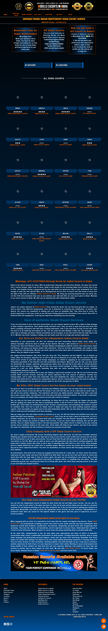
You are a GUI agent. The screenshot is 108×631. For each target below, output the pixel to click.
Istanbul (75, 612)
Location (6, 596)
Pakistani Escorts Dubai (46, 592)
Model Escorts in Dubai (45, 590)
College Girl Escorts (44, 598)
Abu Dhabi (76, 600)
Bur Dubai (76, 598)
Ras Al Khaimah (78, 606)
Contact (6, 602)
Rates (5, 600)
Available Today (9, 590)
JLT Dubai (76, 590)
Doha (74, 610)
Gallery (6, 598)
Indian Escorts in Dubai (46, 588)
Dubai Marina (77, 592)
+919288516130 (60, 22)
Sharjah (75, 604)
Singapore (76, 608)
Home (5, 588)
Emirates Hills (77, 588)
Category (7, 594)
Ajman (75, 602)
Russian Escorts (43, 596)
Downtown (76, 594)
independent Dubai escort (44, 416)
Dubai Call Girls (43, 604)
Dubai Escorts (8, 592)
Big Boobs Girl (43, 600)
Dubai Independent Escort (46, 594)
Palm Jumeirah (77, 596)
